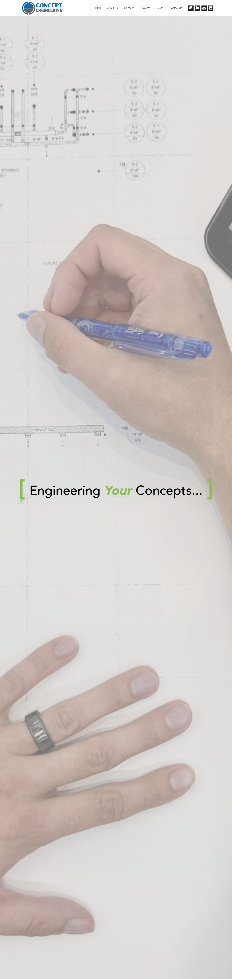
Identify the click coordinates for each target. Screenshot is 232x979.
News (159, 8)
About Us (112, 8)
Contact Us (175, 8)
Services (129, 8)
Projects (145, 8)
